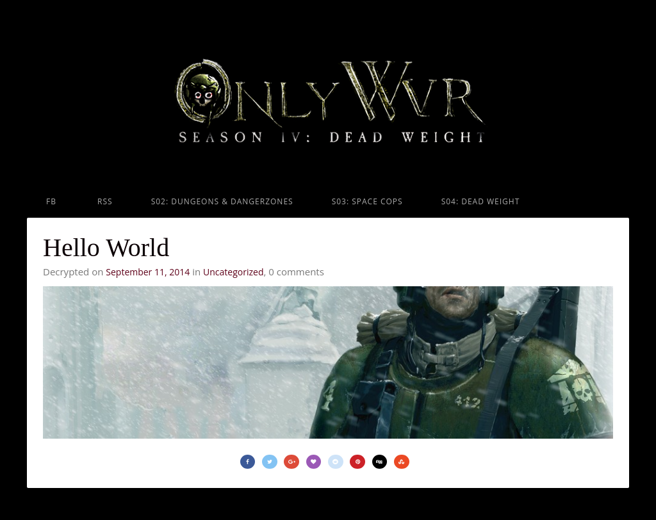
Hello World (106, 247)
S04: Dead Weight (480, 201)
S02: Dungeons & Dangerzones (222, 201)
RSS (104, 201)
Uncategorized (233, 272)
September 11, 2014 (148, 272)
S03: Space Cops (367, 201)
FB (51, 201)
